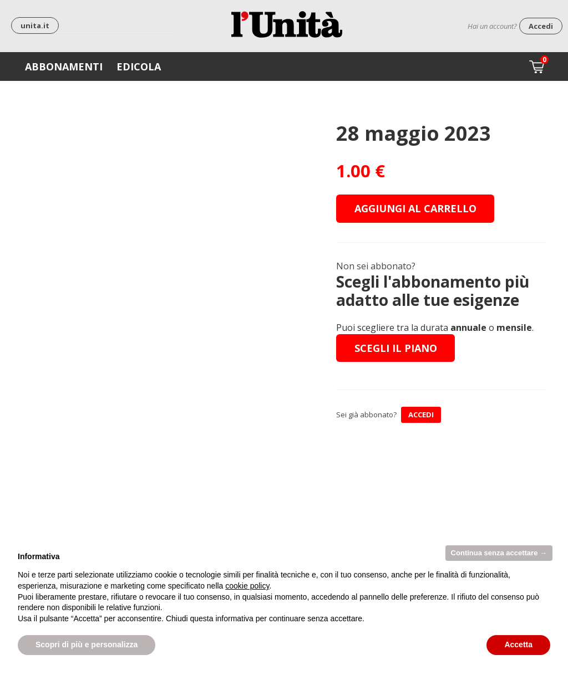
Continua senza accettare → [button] (499, 553)
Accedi (541, 26)
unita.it (35, 25)
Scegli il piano (395, 348)
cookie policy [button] (247, 585)
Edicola (138, 66)
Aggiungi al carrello (415, 208)
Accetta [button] (518, 644)
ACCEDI (421, 415)
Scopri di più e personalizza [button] (87, 644)
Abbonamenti (64, 66)
